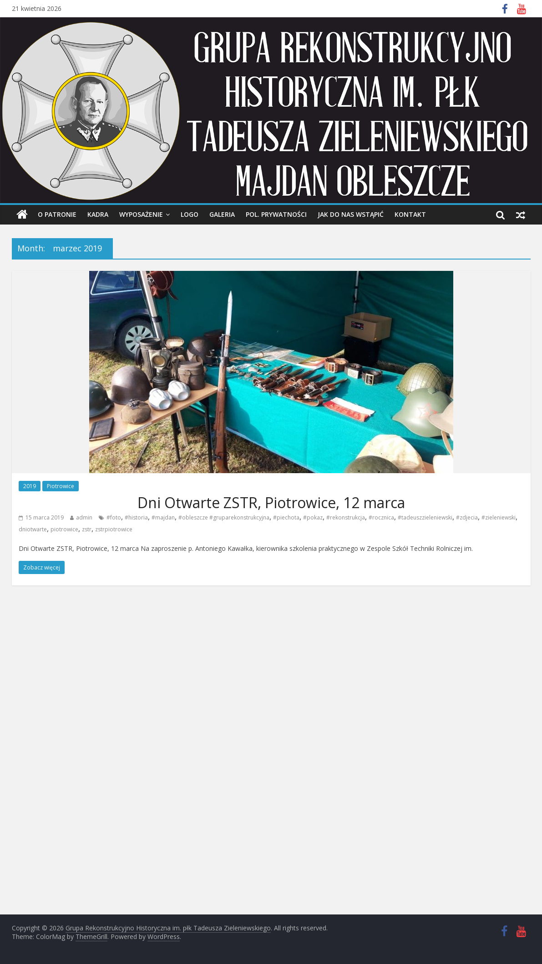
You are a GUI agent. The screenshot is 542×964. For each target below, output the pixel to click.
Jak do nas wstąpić (351, 214)
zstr (86, 529)
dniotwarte (33, 529)
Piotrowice (60, 486)
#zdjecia (467, 517)
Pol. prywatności (276, 214)
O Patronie (57, 214)
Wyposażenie (141, 214)
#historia (136, 517)
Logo (189, 214)
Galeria (222, 214)
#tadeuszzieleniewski (425, 517)
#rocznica (381, 517)
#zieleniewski (498, 517)
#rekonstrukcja (345, 517)
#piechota (286, 517)
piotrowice (64, 529)
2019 (29, 486)
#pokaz (313, 517)
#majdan (163, 517)
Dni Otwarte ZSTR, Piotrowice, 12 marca (271, 502)
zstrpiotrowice (113, 529)
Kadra (97, 214)
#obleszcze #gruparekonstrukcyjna (223, 517)
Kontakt (410, 214)
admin (84, 517)
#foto (113, 517)
